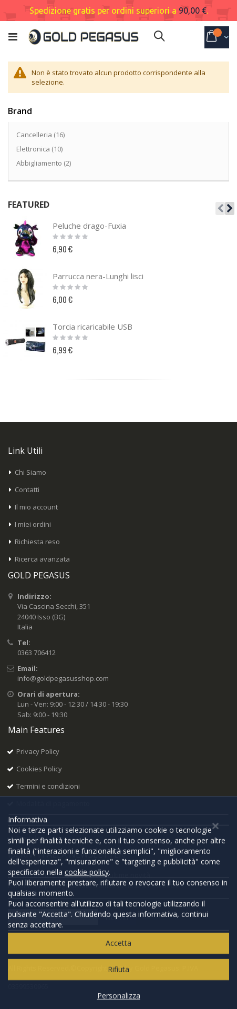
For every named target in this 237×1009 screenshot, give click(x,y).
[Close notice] (215, 988)
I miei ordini (33, 524)
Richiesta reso (37, 541)
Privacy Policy (37, 751)
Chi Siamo (30, 472)
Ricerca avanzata (42, 559)
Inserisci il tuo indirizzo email (53, 903)
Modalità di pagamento (53, 803)
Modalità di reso (42, 838)
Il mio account (36, 507)
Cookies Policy (39, 768)
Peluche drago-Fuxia (89, 225)
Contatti (27, 489)
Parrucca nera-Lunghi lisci (98, 276)
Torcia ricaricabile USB (92, 326)
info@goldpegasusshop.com (63, 678)
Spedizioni (33, 820)
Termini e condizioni (48, 786)
